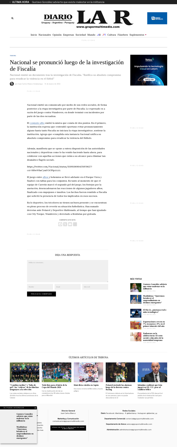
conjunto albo (37, 123)
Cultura (111, 34)
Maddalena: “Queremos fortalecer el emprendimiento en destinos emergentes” (153, 299)
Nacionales (45, 34)
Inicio (34, 34)
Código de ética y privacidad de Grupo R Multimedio (68, 428)
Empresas (68, 34)
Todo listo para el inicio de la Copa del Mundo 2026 (54, 386)
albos (46, 177)
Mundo (91, 34)
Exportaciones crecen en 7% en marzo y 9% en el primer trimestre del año (154, 324)
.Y (104, 34)
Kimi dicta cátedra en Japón (86, 385)
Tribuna (13, 55)
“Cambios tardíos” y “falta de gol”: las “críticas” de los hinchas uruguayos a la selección (24, 387)
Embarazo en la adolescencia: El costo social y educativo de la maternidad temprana (153, 336)
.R (99, 34)
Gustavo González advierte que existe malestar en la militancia (68, 2)
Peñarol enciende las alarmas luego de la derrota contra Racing (119, 387)
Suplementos (137, 34)
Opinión (57, 34)
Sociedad (81, 34)
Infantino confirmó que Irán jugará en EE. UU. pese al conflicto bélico (150, 387)
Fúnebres (123, 34)
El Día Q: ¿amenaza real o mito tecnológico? (154, 311)
